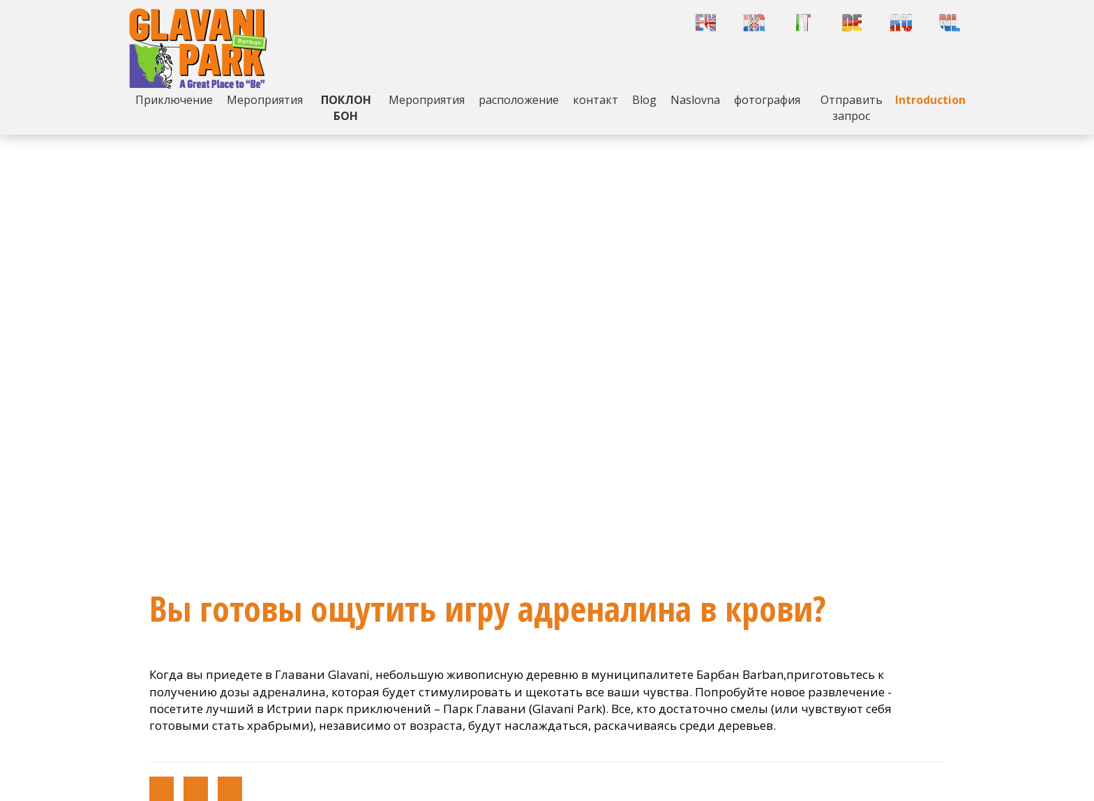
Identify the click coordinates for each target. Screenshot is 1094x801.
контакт (595, 99)
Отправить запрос (851, 107)
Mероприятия (265, 99)
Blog (644, 99)
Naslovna (695, 99)
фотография (767, 99)
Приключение (174, 99)
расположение (519, 99)
